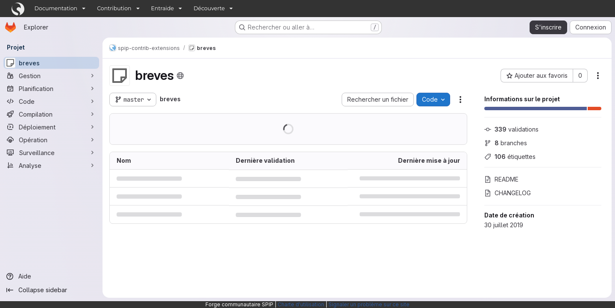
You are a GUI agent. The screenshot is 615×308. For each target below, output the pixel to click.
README (501, 179)
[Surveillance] (51, 152)
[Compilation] (51, 114)
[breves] (51, 63)
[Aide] (51, 276)
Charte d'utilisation (301, 304)
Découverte (209, 8)
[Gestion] (51, 76)
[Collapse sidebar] (51, 290)
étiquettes (510, 156)
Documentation (56, 8)
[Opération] (51, 140)
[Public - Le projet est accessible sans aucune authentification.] (180, 75)
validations (511, 129)
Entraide (162, 8)
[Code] (51, 101)
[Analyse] (51, 165)
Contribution (114, 8)
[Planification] (51, 88)
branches (505, 143)
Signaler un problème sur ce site (369, 304)
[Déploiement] (51, 127)
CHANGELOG (507, 193)
